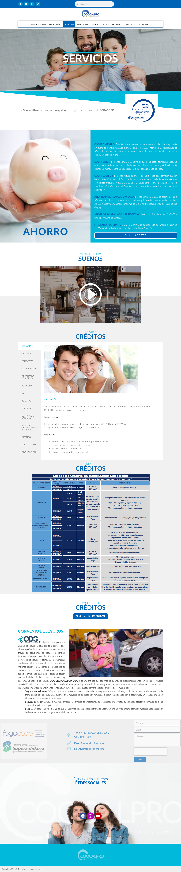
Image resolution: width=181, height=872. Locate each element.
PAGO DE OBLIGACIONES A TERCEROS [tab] (29, 427)
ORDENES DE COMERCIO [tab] (27, 377)
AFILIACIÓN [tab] (27, 346)
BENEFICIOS (82, 24)
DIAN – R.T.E (130, 24)
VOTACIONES (144, 24)
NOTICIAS (95, 24)
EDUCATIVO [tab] (27, 361)
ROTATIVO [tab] (26, 400)
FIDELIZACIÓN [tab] (28, 452)
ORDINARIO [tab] (27, 353)
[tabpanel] (102, 401)
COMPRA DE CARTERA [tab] (27, 416)
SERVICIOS (69, 24)
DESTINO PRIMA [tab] (29, 444)
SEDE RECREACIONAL (112, 24)
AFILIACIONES (55, 24)
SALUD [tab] (24, 393)
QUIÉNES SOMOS (38, 24)
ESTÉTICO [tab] (26, 437)
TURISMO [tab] (26, 408)
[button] (90, 294)
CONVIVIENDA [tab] (28, 368)
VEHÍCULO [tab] (26, 385)
